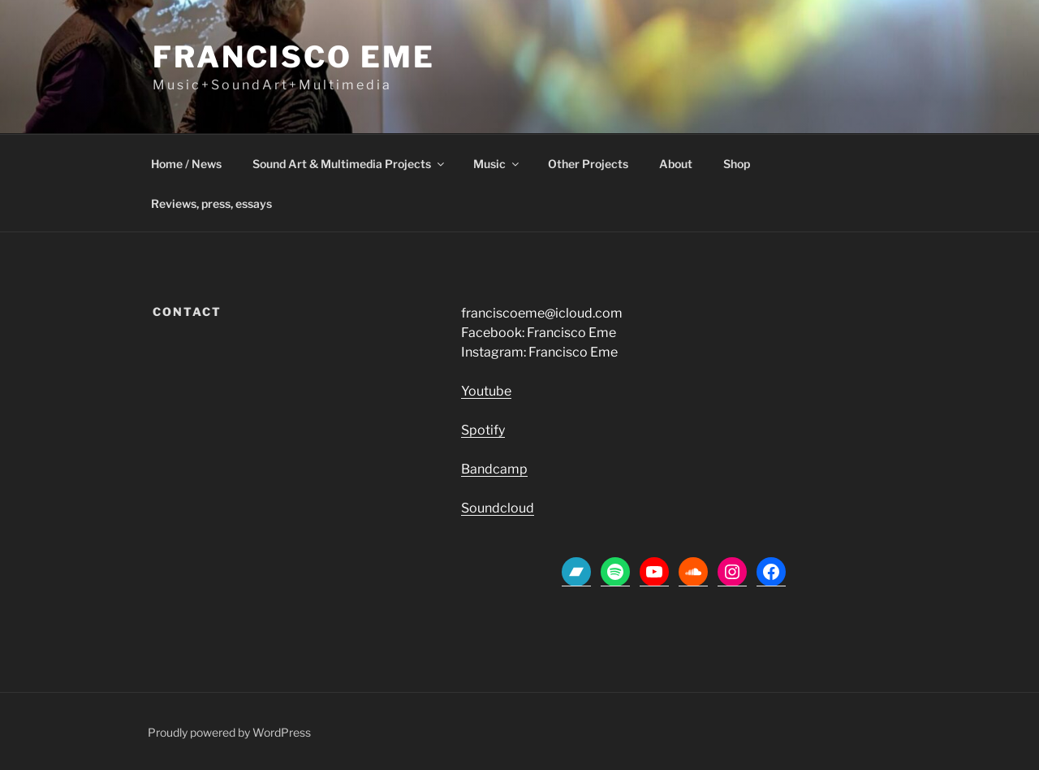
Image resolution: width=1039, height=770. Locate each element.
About (675, 164)
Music (497, 164)
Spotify (483, 430)
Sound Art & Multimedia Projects (349, 164)
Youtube (486, 391)
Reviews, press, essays (211, 203)
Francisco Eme (293, 57)
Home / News (186, 164)
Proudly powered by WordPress (229, 732)
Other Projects (588, 164)
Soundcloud (497, 508)
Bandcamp (494, 469)
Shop (736, 164)
